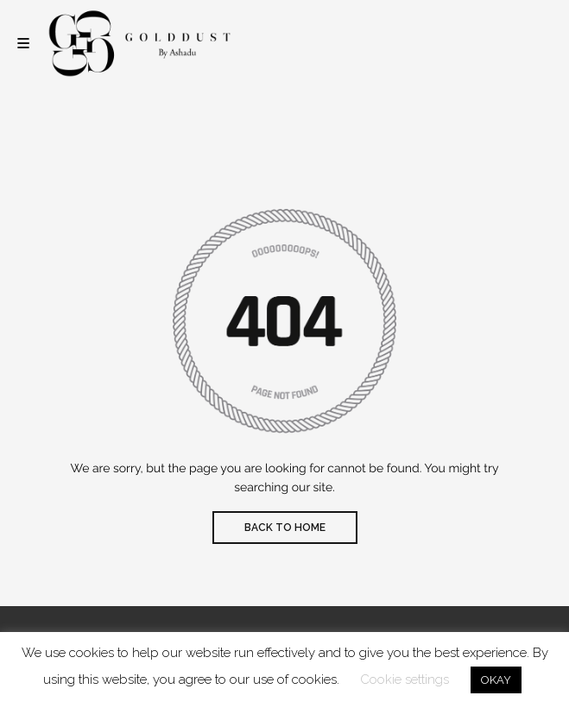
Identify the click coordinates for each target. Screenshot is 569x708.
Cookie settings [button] (404, 679)
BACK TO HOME (285, 528)
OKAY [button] (496, 679)
